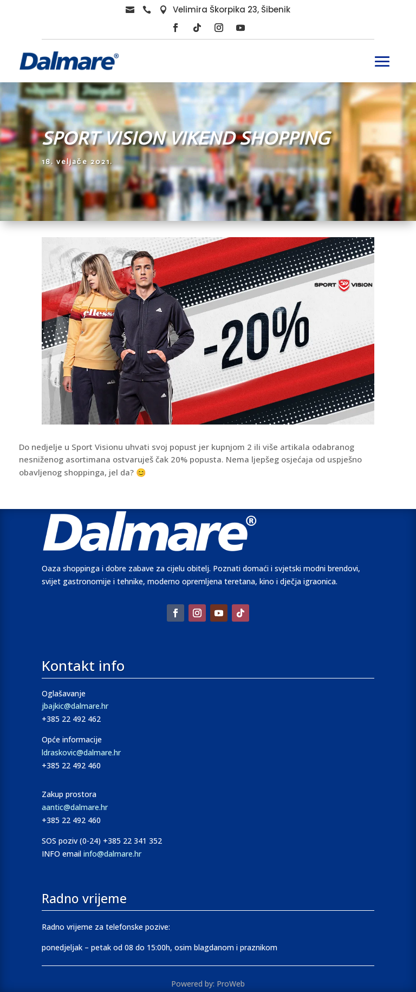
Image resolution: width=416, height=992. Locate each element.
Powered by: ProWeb (208, 983)
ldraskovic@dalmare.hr (81, 752)
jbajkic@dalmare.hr (75, 706)
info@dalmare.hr (112, 854)
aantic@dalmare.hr (75, 807)
